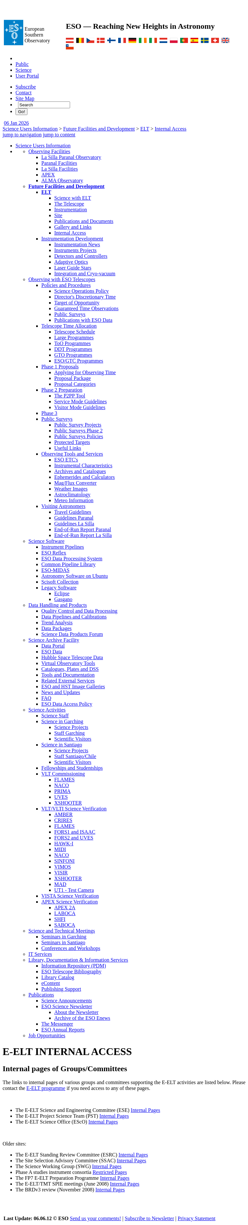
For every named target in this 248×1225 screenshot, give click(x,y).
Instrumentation (70, 209)
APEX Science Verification (69, 901)
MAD (60, 884)
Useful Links (67, 448)
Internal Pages (145, 1110)
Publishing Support (61, 989)
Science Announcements (66, 1000)
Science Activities (47, 710)
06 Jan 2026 (16, 123)
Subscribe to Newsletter (149, 1218)
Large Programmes (74, 337)
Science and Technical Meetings (61, 931)
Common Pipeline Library (68, 564)
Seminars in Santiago (63, 942)
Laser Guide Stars (72, 267)
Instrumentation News (77, 244)
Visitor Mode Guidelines (79, 407)
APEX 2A (64, 907)
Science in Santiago (61, 744)
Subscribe (26, 87)
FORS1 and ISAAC (74, 832)
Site (58, 215)
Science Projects (71, 727)
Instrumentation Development (72, 238)
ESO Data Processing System (71, 558)
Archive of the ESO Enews (82, 1018)
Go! (21, 111)
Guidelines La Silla (74, 523)
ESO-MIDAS (55, 570)
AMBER (63, 814)
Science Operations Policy (81, 291)
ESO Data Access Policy (66, 704)
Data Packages (56, 628)
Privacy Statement (196, 1218)
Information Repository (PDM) (73, 965)
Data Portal (53, 646)
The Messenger (57, 1024)
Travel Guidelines (72, 512)
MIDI (60, 849)
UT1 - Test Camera (74, 890)
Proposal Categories (75, 384)
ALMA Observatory (62, 180)
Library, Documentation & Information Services (78, 960)
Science (24, 70)
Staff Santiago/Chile (75, 756)
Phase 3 (49, 413)
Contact (24, 92)
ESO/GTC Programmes (78, 361)
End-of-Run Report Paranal (82, 529)
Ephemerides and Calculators (84, 477)
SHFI (60, 919)
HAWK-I (63, 843)
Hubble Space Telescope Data (72, 657)
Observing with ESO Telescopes (61, 279)
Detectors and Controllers (80, 256)
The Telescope (69, 203)
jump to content (59, 134)
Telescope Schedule (74, 331)
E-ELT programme (45, 1088)
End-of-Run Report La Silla (83, 535)
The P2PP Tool (69, 395)
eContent (50, 983)
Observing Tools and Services (72, 454)
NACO (61, 785)
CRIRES (63, 820)
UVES (61, 797)
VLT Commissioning (63, 773)
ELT (144, 129)
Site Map (25, 98)
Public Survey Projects (77, 425)
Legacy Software (59, 587)
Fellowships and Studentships (72, 768)
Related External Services (68, 680)
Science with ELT (72, 198)
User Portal (27, 76)
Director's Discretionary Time (85, 297)
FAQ (46, 698)
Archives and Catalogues (80, 471)
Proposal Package (72, 378)
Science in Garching (62, 721)
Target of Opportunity (76, 302)
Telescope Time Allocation (69, 326)
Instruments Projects (75, 250)
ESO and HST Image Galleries (73, 686)
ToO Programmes (72, 343)
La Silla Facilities (59, 169)
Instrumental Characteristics (83, 465)
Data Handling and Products (57, 605)
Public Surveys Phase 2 (78, 430)
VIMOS (62, 867)
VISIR (61, 872)
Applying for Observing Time (85, 372)
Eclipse (61, 593)
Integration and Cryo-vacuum (84, 273)
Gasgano (63, 599)
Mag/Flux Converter (75, 483)
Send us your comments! (95, 1218)
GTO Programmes (73, 355)
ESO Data (51, 651)
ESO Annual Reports (63, 1029)
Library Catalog (57, 977)
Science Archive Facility (53, 640)
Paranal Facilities (59, 163)
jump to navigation (22, 134)
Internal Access (170, 129)
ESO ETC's (66, 459)
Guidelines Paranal (73, 518)
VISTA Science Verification (70, 896)
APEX (48, 174)
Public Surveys (69, 314)
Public (22, 64)
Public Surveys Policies (78, 436)
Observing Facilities (49, 151)
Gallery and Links (73, 227)
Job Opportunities (46, 1035)
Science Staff (55, 715)
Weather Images (71, 488)
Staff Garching (69, 733)
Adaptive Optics (71, 262)
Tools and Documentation (68, 675)
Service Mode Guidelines (80, 401)
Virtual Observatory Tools (68, 663)
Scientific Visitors (72, 739)
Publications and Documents (83, 221)
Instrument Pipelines (62, 547)
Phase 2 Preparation (61, 390)
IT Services (40, 954)
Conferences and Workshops (70, 948)
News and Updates (60, 692)
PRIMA (62, 791)
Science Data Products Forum (72, 634)
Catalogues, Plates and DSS (70, 669)
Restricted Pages (110, 1172)
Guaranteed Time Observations (86, 308)
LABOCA (65, 913)
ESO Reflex (53, 552)
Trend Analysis (57, 622)
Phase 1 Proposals (60, 366)
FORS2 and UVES (73, 837)
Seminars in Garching (64, 936)
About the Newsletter (76, 1012)
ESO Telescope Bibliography (71, 971)
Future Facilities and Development (99, 129)
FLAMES (64, 779)
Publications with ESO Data (83, 320)
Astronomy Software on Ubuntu (74, 576)
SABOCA (64, 925)
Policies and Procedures (66, 285)
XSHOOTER (68, 803)
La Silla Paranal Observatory (71, 157)
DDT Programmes (73, 349)
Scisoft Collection (59, 582)
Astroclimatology (72, 494)
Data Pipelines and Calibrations (74, 616)
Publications (41, 995)
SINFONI (64, 861)
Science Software (46, 541)
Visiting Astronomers (63, 506)
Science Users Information (30, 129)
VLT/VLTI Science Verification (74, 808)
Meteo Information (73, 500)
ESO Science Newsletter (66, 1006)
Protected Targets (72, 442)
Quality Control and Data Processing (79, 611)
